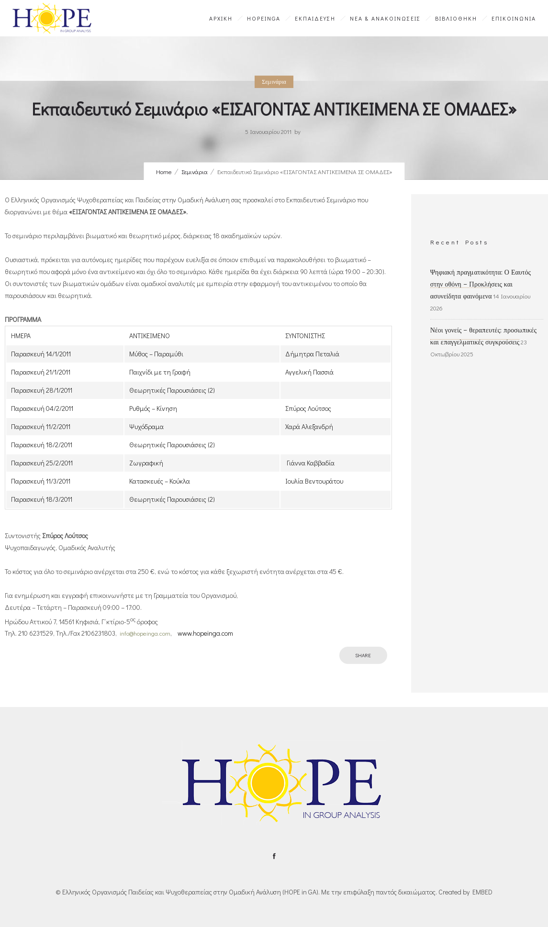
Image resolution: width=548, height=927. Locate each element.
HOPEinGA (263, 18)
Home (164, 171)
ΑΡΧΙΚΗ (221, 18)
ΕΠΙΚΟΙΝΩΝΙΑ (514, 18)
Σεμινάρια (194, 171)
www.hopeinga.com (205, 633)
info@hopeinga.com (145, 633)
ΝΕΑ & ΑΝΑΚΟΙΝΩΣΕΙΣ (385, 18)
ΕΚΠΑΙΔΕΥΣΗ (315, 18)
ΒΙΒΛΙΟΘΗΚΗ (456, 18)
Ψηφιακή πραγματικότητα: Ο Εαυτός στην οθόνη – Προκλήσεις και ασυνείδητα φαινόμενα (480, 284)
